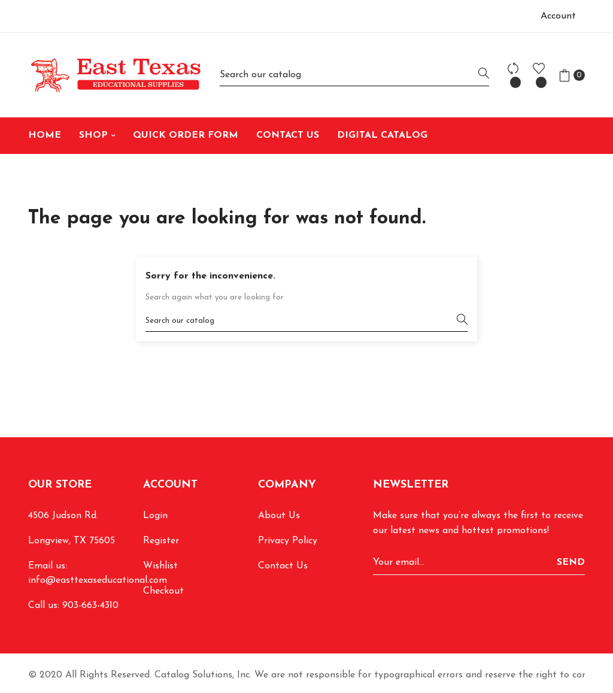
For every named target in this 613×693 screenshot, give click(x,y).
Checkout (163, 591)
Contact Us (283, 566)
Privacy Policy (287, 541)
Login (155, 515)
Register (161, 541)
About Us (279, 515)
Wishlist (160, 566)
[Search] (354, 75)
